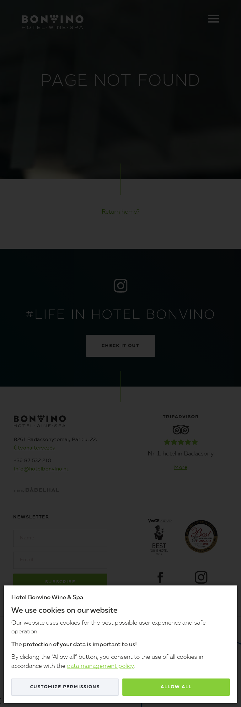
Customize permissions (65, 687)
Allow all (176, 687)
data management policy (100, 666)
